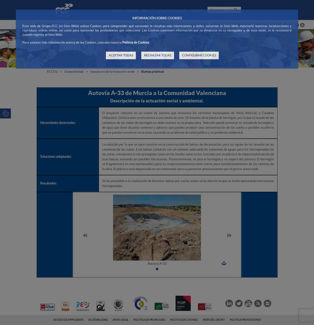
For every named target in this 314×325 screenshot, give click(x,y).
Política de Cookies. (136, 42)
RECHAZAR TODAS (157, 55)
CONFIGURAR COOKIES (199, 55)
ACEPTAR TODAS (121, 55)
